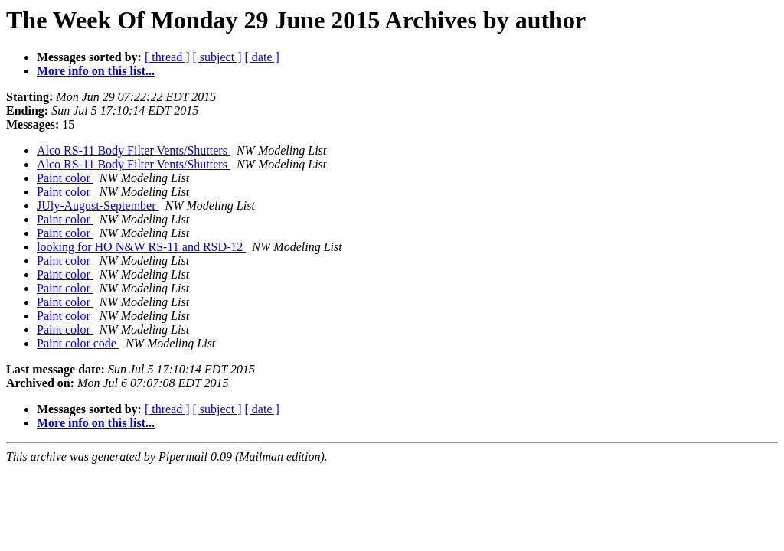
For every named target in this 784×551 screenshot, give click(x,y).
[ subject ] (217, 57)
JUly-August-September (98, 205)
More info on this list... (96, 70)
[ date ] (262, 57)
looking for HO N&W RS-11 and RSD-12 (141, 246)
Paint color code (78, 343)
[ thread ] (167, 57)
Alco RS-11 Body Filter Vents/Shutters (133, 150)
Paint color (65, 177)
